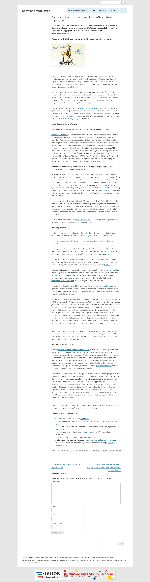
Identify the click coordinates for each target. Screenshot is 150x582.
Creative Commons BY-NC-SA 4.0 (32, 563)
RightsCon (84, 419)
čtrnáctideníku (111, 25)
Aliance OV (113, 10)
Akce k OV (102, 10)
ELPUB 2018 (59, 429)
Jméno (54, 506)
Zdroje (93, 10)
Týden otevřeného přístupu (88, 437)
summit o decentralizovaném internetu (101, 440)
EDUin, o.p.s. (71, 560)
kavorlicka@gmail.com (60, 33)
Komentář (55, 482)
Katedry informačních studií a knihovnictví (70, 557)
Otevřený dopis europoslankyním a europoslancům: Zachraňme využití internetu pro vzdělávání (104, 468)
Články (123, 10)
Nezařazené (85, 451)
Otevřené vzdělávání (36, 11)
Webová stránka (57, 523)
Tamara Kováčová (101, 451)
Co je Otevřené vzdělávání (77, 10)
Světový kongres (88, 432)
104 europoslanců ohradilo (90, 108)
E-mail (54, 515)
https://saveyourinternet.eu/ (70, 116)
